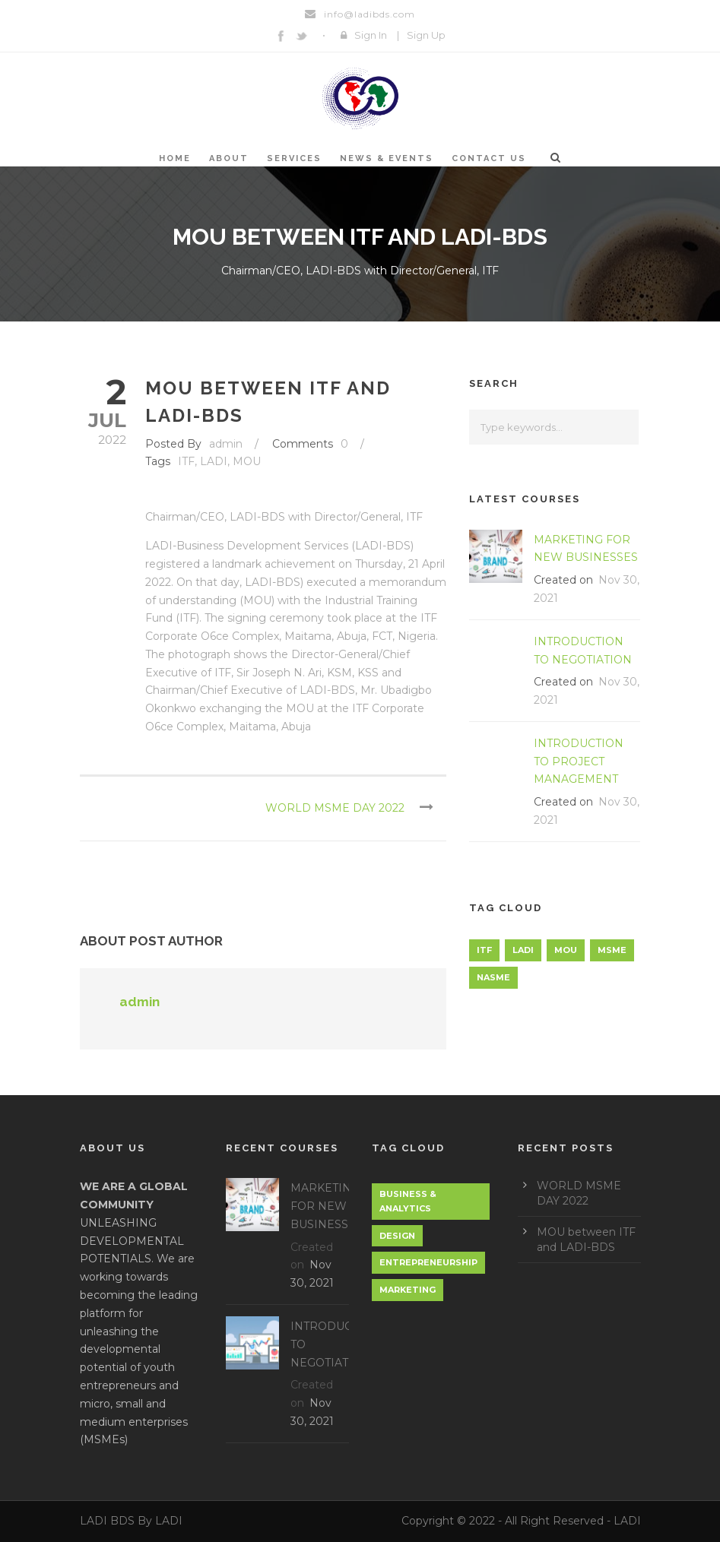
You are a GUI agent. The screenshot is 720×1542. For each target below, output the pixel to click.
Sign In (370, 35)
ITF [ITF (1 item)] (484, 950)
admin (226, 444)
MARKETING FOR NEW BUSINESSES (326, 1206)
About (229, 158)
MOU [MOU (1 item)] (565, 950)
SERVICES (294, 158)
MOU (247, 461)
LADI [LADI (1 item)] (523, 950)
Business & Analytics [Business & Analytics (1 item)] (407, 1201)
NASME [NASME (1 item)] (493, 977)
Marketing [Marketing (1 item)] (407, 1289)
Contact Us (489, 158)
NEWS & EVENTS (386, 158)
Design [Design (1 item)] (397, 1235)
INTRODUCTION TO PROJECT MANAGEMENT (578, 761)
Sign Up (426, 35)
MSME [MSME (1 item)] (612, 950)
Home (175, 158)
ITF (186, 461)
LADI (213, 461)
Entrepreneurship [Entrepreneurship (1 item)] (428, 1262)
